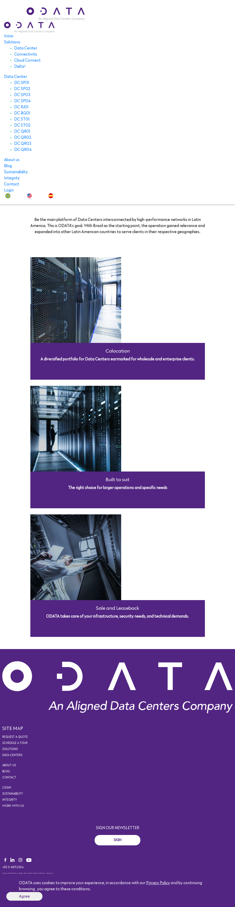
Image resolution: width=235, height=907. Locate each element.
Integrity (12, 178)
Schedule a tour (15, 743)
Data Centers (12, 755)
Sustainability (16, 172)
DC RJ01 (21, 107)
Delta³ (20, 66)
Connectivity (25, 54)
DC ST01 (22, 119)
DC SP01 (21, 83)
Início (8, 36)
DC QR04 (23, 150)
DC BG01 (22, 113)
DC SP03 (22, 95)
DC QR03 (22, 144)
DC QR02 (22, 137)
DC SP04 (22, 101)
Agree (24, 896)
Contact (11, 184)
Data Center (25, 48)
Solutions (12, 42)
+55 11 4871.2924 (13, 867)
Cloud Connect (27, 60)
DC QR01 (22, 131)
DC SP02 (22, 89)
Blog (8, 166)
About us (11, 160)
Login (9, 190)
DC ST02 (22, 125)
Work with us (13, 806)
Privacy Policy (158, 883)
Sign (117, 840)
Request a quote (15, 737)
